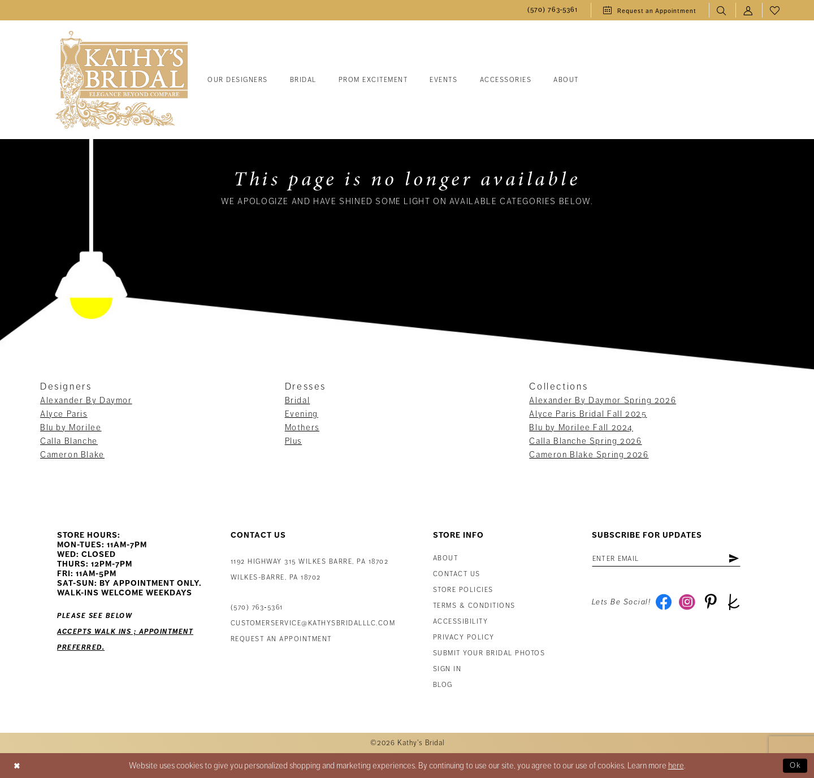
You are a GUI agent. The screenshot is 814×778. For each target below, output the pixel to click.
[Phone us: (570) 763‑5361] (553, 10)
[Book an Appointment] (650, 10)
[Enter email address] (670, 559)
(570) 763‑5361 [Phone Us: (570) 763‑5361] (257, 607)
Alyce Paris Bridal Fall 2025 (588, 414)
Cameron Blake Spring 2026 (588, 454)
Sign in (447, 669)
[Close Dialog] (17, 765)
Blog (443, 685)
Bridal (297, 400)
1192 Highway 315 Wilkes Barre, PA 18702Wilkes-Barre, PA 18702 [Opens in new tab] (310, 569)
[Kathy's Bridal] (121, 81)
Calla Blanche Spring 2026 (585, 441)
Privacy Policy (464, 637)
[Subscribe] (741, 559)
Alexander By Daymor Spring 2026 (602, 400)
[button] (748, 10)
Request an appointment (281, 639)
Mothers (302, 427)
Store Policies (463, 590)
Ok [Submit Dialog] (795, 765)
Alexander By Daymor (86, 400)
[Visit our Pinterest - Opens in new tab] (712, 604)
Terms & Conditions (474, 606)
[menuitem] (553, 10)
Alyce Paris (64, 414)
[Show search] (722, 10)
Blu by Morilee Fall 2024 (581, 427)
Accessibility (460, 621)
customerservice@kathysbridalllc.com (313, 623)
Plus (293, 441)
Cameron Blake (72, 454)
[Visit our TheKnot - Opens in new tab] (737, 604)
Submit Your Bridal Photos (489, 653)
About (445, 558)
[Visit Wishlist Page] (775, 10)
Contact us (456, 574)
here (676, 765)
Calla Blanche (69, 441)
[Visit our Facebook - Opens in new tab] (664, 604)
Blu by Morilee (71, 427)
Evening (301, 414)
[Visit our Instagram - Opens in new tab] (688, 604)
